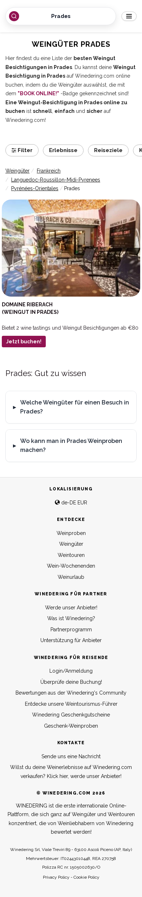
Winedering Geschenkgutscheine (71, 715)
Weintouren (71, 555)
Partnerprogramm (71, 629)
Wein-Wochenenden (71, 566)
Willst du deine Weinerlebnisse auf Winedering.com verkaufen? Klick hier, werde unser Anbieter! (71, 771)
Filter (22, 150)
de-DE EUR (71, 502)
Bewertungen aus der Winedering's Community (71, 693)
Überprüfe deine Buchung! (71, 682)
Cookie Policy (86, 877)
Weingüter (71, 544)
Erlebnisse (63, 150)
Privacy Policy (56, 877)
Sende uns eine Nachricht (71, 756)
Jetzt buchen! (23, 341)
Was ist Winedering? (71, 618)
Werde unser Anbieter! (71, 607)
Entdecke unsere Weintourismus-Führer (71, 704)
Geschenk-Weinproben (71, 726)
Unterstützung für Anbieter (71, 640)
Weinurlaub (71, 577)
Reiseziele (108, 150)
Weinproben (71, 533)
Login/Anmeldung (71, 671)
